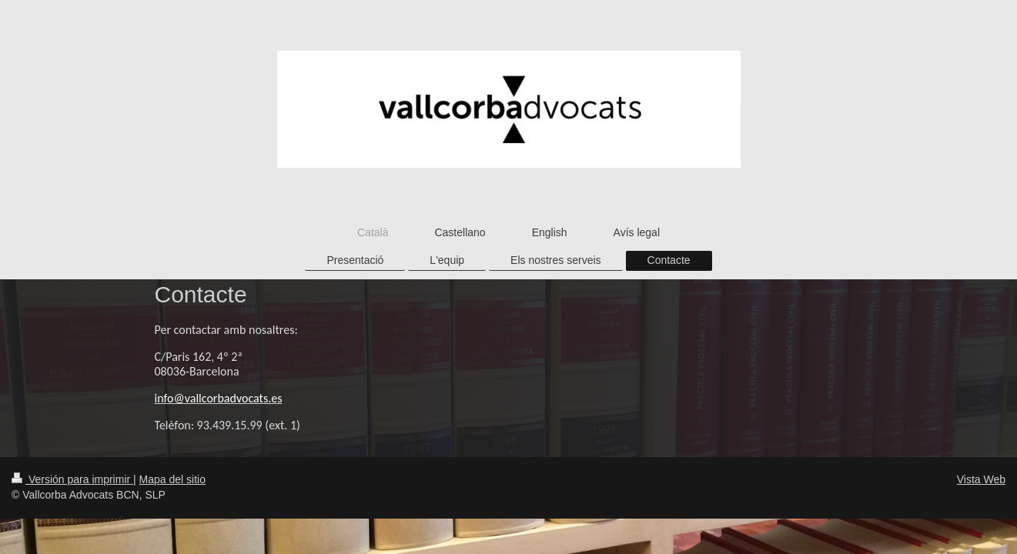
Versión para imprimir (72, 479)
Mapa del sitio (172, 479)
